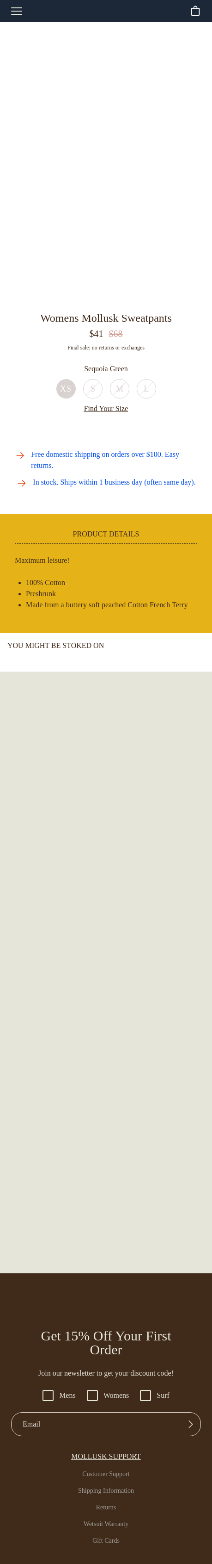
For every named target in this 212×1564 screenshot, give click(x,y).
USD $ (108, 1495)
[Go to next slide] (204, 979)
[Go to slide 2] (93, 297)
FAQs (106, 1299)
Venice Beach (106, 1371)
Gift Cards (106, 1282)
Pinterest (106, 1477)
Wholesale (106, 1388)
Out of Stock (106, 369)
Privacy (104, 1544)
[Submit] (190, 1165)
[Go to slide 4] (109, 297)
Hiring (106, 1404)
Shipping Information (106, 1232)
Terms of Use (141, 1544)
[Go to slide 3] (101, 297)
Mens (57, 1137)
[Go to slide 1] (85, 297)
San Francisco (106, 1338)
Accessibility (69, 1544)
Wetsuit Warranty (106, 1266)
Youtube (106, 1460)
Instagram (106, 1443)
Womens (109, 1137)
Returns (106, 1249)
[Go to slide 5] (117, 297)
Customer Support (106, 1216)
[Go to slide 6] (124, 297)
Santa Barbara (106, 1354)
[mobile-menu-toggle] (16, 11)
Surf (158, 1137)
